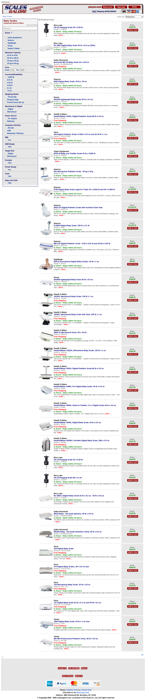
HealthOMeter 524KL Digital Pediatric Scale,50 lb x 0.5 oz (79, 115)
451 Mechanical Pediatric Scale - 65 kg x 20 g (73, 170)
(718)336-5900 (86, 690)
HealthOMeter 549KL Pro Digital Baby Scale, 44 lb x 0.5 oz (79, 385)
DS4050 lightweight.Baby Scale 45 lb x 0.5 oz (73, 278)
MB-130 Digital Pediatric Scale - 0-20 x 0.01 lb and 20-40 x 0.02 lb (82, 242)
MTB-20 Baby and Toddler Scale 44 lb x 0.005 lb (74, 152)
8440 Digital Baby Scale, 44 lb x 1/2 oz (70, 80)
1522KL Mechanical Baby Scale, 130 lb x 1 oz (73, 295)
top (142, 655)
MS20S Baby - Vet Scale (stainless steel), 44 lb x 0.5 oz (78, 530)
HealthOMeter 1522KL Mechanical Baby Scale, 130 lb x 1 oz (80, 349)
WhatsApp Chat (82, 693)
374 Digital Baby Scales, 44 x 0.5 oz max (71, 565)
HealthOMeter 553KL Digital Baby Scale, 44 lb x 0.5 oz (77, 421)
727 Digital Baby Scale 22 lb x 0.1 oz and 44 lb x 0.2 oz (77, 601)
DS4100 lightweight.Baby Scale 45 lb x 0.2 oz (73, 98)
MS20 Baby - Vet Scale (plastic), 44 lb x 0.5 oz (74, 512)
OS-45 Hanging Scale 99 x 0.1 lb (68, 476)
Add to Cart (132, 30)
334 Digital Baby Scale (63, 547)
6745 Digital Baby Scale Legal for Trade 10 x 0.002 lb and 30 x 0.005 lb (84, 188)
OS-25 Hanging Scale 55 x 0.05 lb (68, 26)
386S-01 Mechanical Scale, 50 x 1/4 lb (70, 331)
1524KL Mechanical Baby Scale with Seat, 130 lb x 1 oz (78, 313)
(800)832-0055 (72, 690)
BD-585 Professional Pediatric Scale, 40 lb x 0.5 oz (76, 637)
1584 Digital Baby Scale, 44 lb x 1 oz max (72, 620)
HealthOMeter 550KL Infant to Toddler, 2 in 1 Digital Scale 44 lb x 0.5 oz (85, 404)
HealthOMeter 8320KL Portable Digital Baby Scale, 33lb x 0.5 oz (81, 439)
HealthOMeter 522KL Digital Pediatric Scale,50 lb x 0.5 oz (79, 367)
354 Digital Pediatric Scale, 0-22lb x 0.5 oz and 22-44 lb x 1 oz (80, 133)
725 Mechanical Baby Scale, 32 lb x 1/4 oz (72, 583)
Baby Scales (7, 16)
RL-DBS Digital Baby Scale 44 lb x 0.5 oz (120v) (74, 44)
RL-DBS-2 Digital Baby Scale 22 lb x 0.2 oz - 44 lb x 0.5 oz (79, 494)
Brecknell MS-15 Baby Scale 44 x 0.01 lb (71, 61)
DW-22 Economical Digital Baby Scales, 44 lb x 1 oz (76, 260)
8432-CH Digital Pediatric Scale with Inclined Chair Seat (78, 206)
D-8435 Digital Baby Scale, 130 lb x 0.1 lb (72, 224)
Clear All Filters (32, 25)
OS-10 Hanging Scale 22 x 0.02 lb (68, 458)
